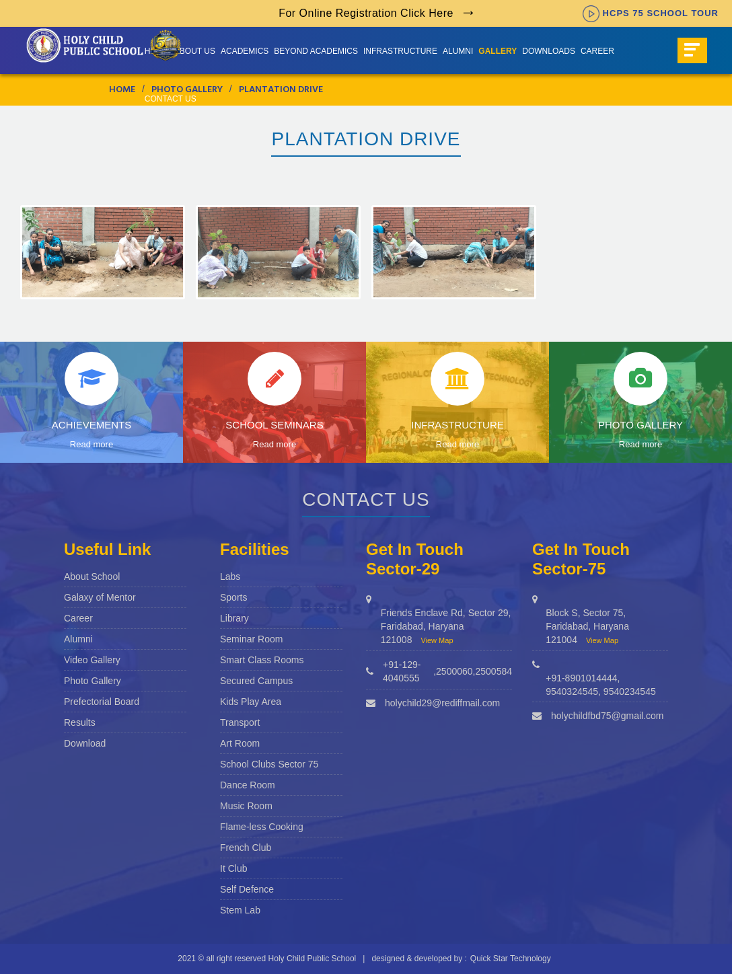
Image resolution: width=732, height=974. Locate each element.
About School (92, 576)
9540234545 (629, 691)
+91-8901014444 (581, 678)
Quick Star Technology (510, 958)
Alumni (458, 51)
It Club (233, 868)
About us (194, 51)
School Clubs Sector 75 (269, 764)
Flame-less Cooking (261, 826)
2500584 (493, 671)
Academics (244, 51)
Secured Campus (256, 680)
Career (597, 51)
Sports (233, 597)
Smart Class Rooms (261, 659)
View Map (436, 640)
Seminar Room (251, 639)
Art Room (240, 743)
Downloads (548, 51)
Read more (91, 444)
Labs (230, 576)
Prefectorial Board (101, 701)
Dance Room (247, 785)
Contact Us (170, 99)
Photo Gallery (92, 680)
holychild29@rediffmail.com (442, 703)
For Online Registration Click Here (366, 13)
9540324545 (572, 691)
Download (85, 743)
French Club (245, 847)
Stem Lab (240, 910)
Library (234, 618)
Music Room (246, 805)
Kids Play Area (250, 701)
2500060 (454, 671)
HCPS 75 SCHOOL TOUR (651, 13)
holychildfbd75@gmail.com (607, 715)
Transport (240, 722)
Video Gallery (92, 659)
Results (80, 722)
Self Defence (247, 889)
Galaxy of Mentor (100, 597)
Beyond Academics (316, 51)
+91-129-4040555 (401, 671)
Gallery (497, 51)
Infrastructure (400, 51)
